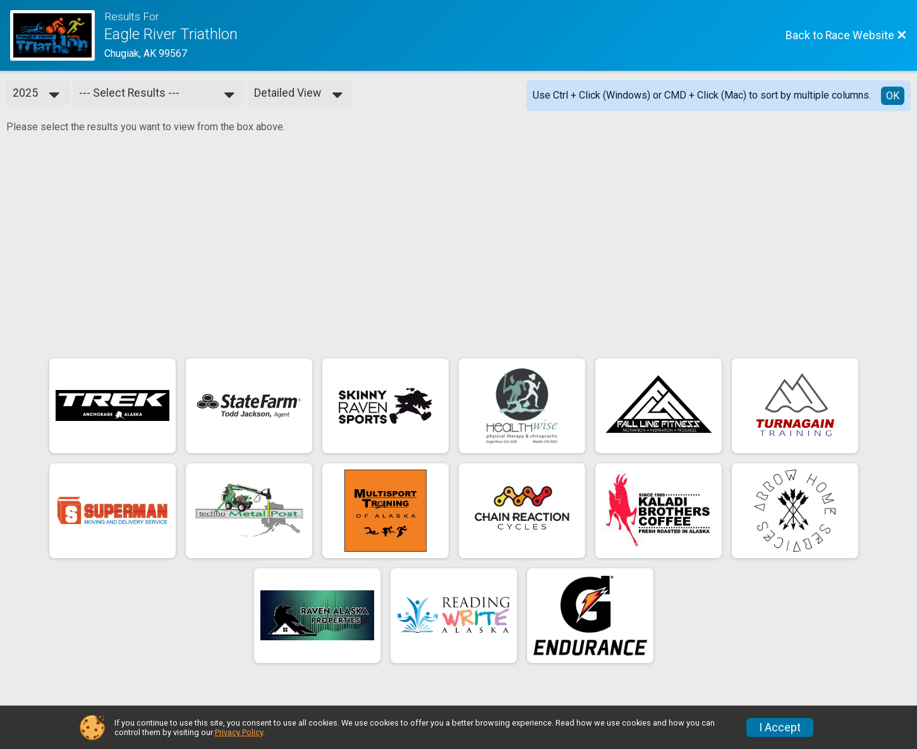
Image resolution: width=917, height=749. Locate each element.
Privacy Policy (239, 732)
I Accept (780, 727)
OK (892, 96)
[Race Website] (57, 35)
